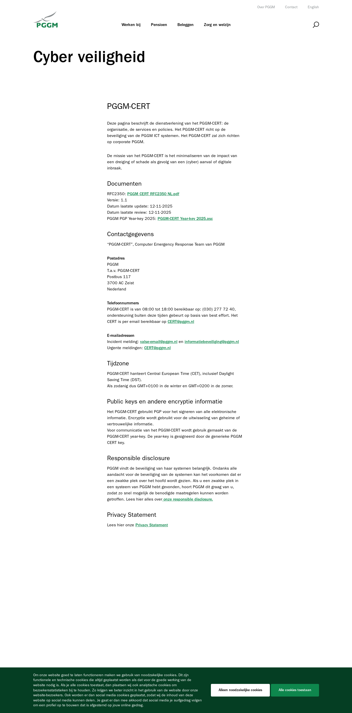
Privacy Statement (151, 525)
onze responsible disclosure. (187, 499)
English (313, 7)
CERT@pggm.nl (181, 321)
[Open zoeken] (316, 25)
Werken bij (131, 24)
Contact (291, 7)
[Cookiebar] (176, 690)
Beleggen (185, 24)
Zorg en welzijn (217, 24)
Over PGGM (266, 7)
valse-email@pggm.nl (158, 341)
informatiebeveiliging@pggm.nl (212, 341)
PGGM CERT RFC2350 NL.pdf (153, 194)
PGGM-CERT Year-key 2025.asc (185, 218)
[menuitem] (131, 25)
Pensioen (159, 24)
